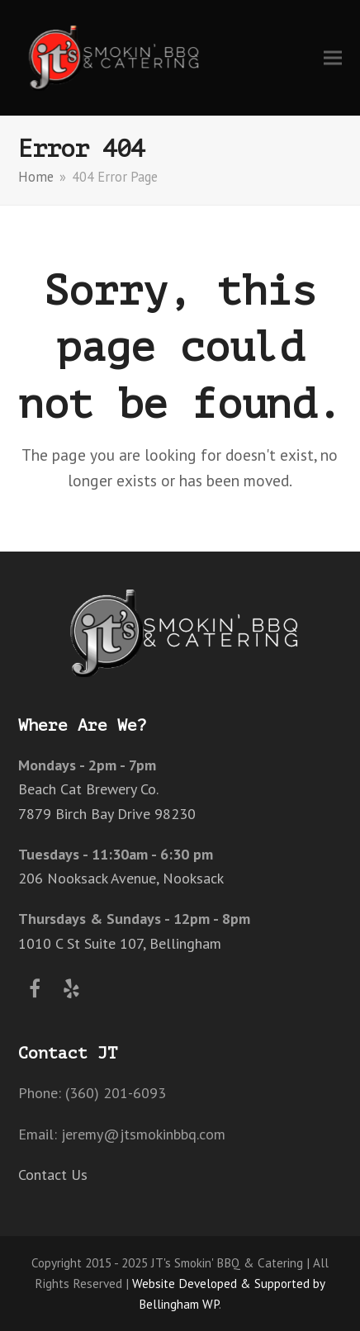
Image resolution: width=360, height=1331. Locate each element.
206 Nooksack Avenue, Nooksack (121, 878)
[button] (333, 57)
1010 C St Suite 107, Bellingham (119, 943)
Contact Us (53, 1174)
